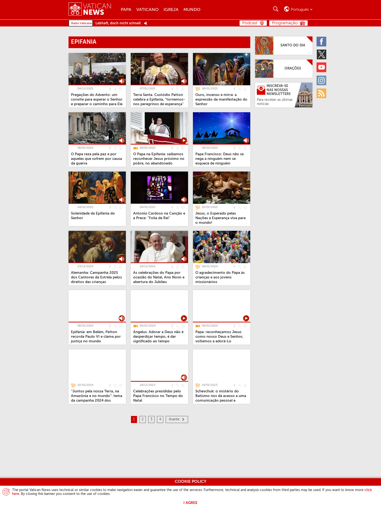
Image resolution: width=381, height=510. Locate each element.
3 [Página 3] (151, 419)
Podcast (249, 23)
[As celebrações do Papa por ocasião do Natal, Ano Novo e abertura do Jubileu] (158, 277)
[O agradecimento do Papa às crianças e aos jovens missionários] (220, 277)
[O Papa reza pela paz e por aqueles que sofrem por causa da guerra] (96, 158)
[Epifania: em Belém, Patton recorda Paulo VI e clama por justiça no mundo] (96, 336)
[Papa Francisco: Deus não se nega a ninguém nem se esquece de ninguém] (219, 158)
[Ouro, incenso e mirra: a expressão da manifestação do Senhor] (221, 99)
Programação (285, 23)
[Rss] (322, 93)
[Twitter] (322, 54)
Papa (126, 10)
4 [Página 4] (160, 419)
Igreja (171, 10)
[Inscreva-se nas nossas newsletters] (283, 95)
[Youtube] (322, 67)
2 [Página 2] (143, 419)
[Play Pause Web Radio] (147, 23)
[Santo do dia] (283, 45)
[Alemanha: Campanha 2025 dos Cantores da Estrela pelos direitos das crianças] (96, 277)
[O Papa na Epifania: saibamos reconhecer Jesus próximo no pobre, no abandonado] (158, 158)
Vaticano (147, 10)
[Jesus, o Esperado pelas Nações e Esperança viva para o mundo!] (220, 217)
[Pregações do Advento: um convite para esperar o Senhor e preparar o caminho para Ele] (96, 99)
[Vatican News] (93, 9)
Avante (174, 419)
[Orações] (283, 69)
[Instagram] (322, 80)
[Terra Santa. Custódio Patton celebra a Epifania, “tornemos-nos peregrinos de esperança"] (159, 99)
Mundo (191, 10)
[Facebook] (322, 41)
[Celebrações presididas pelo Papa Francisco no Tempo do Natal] (158, 395)
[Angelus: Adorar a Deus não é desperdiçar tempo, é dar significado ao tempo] (158, 336)
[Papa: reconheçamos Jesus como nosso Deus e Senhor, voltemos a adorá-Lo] (219, 336)
